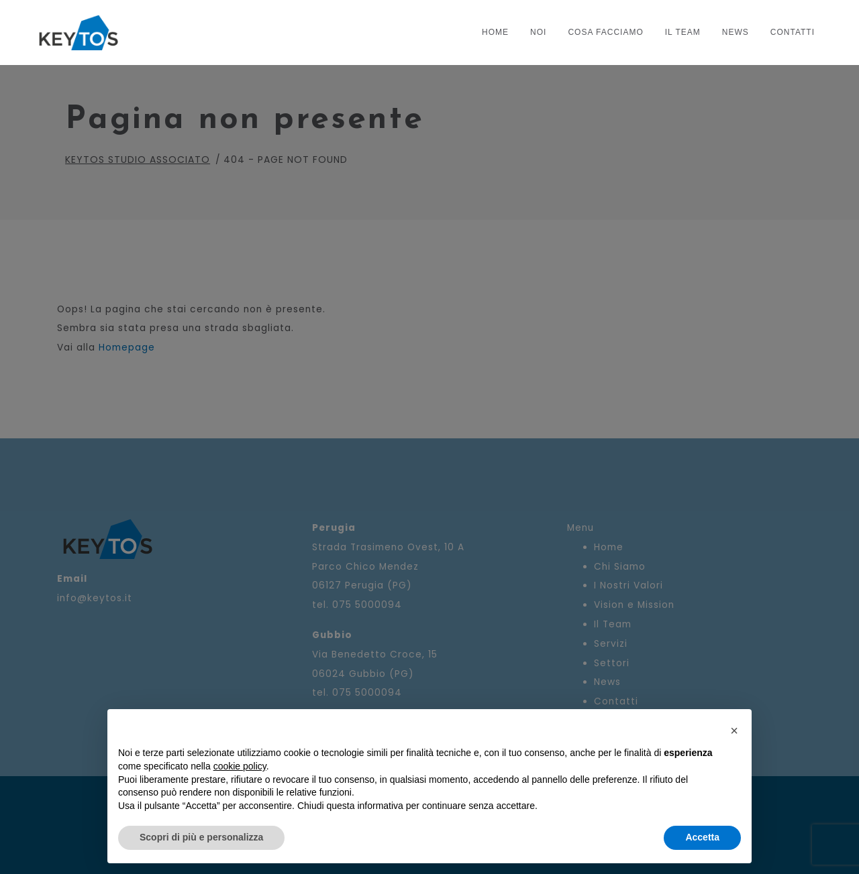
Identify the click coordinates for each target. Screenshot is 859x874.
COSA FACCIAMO (605, 32)
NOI (538, 32)
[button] (734, 730)
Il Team (683, 32)
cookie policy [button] (239, 766)
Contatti (792, 32)
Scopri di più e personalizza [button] (201, 837)
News (735, 32)
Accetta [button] (702, 837)
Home (495, 32)
